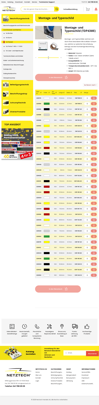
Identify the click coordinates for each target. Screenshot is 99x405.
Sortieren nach (89, 85)
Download (18, 2)
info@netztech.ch (24, 383)
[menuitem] (17, 18)
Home (3, 2)
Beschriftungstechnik (57, 372)
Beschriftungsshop (57, 384)
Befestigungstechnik (57, 375)
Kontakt (27, 2)
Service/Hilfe (86, 372)
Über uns (38, 375)
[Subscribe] (87, 352)
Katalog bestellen (31, 352)
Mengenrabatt (71, 375)
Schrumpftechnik (57, 378)
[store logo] (11, 9)
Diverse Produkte (56, 381)
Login (37, 381)
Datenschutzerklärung (88, 384)
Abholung (69, 381)
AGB (83, 381)
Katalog (10, 2)
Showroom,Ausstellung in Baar (62, 334)
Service (34, 2)
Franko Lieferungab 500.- (74, 334)
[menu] (17, 65)
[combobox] (40, 9)
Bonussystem (70, 378)
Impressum (85, 378)
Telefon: (89, 2)
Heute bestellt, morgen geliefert (24, 334)
